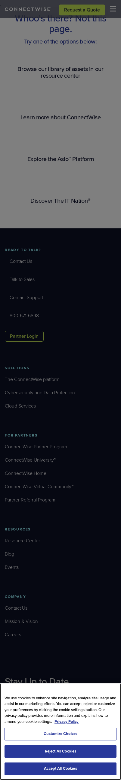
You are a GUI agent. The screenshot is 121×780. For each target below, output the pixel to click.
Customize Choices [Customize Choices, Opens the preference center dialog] (60, 733)
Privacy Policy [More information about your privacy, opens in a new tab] (66, 721)
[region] (60, 731)
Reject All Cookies (60, 751)
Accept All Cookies (60, 768)
